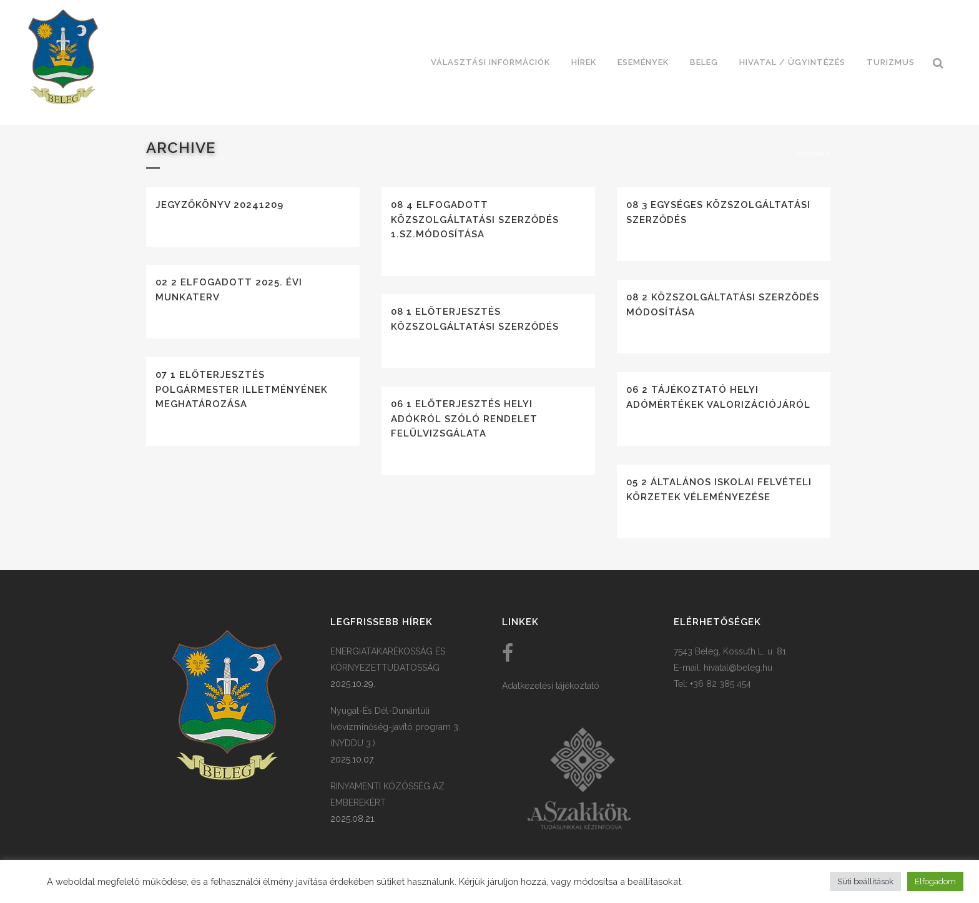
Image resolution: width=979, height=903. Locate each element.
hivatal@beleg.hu (738, 668)
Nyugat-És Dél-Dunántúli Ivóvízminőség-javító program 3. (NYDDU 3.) (395, 727)
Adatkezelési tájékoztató (550, 686)
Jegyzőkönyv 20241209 (219, 204)
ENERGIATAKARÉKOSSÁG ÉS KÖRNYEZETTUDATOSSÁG (387, 659)
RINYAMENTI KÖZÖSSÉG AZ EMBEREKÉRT (387, 794)
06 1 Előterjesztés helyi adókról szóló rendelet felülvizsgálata (464, 418)
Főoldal (810, 153)
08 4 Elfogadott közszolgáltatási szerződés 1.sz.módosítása (475, 219)
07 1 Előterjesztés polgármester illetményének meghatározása (241, 389)
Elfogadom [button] (935, 881)
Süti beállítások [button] (865, 881)
